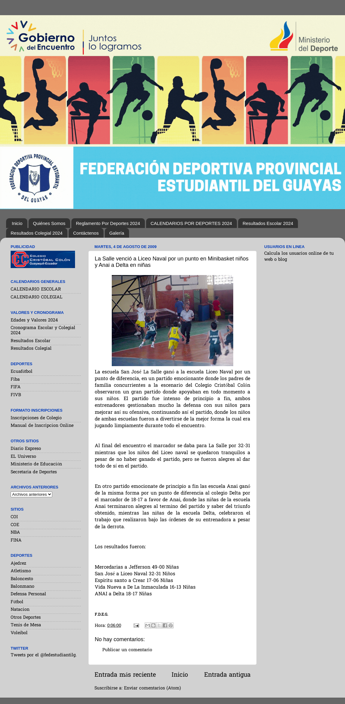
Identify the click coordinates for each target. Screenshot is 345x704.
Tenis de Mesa (26, 625)
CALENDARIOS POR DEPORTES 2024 (191, 223)
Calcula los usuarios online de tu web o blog (299, 256)
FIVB (16, 395)
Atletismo (21, 571)
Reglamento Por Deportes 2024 (108, 223)
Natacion (20, 610)
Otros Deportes (26, 617)
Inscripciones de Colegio (36, 418)
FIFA (16, 387)
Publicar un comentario (127, 650)
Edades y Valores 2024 (34, 320)
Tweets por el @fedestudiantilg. (44, 655)
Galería (116, 233)
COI (14, 517)
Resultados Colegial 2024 (37, 233)
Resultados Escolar (30, 341)
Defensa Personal (28, 594)
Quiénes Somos (49, 223)
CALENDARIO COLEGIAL (37, 297)
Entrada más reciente (125, 675)
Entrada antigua (227, 675)
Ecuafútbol (21, 372)
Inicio (17, 223)
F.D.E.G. (101, 614)
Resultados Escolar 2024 (268, 223)
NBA (15, 532)
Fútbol (17, 602)
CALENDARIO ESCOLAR (36, 289)
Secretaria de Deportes (34, 472)
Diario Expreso (26, 449)
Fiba (15, 379)
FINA (16, 540)
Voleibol (19, 633)
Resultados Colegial (31, 348)
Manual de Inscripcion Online (42, 426)
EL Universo (23, 457)
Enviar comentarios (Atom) (152, 688)
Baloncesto (22, 579)
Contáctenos (86, 233)
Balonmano (22, 586)
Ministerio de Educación (36, 464)
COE (15, 525)
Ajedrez (18, 563)
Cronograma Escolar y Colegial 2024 (43, 330)
